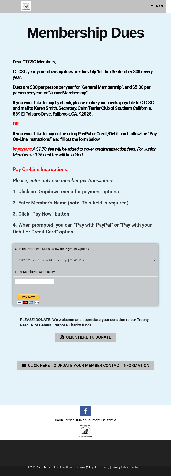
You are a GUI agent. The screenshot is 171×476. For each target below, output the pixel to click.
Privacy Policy (120, 467)
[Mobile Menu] (158, 6)
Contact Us (136, 467)
